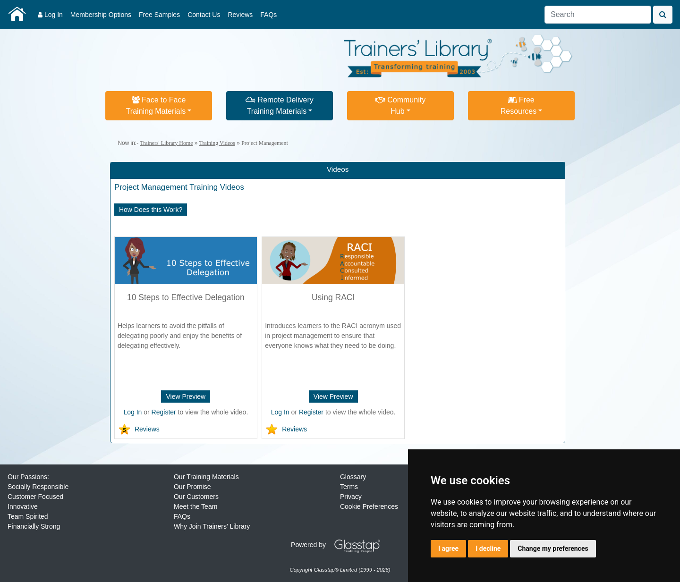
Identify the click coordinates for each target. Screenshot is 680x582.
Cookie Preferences (369, 506)
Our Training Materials (206, 477)
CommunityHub (400, 105)
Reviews (240, 14)
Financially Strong (34, 526)
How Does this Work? (150, 209)
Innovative (23, 506)
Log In (50, 14)
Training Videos (217, 143)
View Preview (185, 396)
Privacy (351, 496)
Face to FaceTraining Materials (156, 105)
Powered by (339, 544)
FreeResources (518, 105)
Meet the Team (195, 506)
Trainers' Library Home (166, 143)
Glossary (353, 477)
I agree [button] (448, 548)
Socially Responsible (38, 486)
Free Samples (159, 14)
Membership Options (100, 14)
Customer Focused (35, 496)
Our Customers (196, 496)
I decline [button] (488, 548)
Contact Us (203, 14)
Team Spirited (28, 516)
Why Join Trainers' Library (212, 526)
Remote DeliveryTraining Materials (280, 105)
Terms (349, 486)
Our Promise (192, 486)
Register (164, 412)
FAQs (268, 14)
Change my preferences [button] (553, 548)
